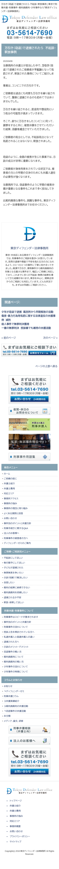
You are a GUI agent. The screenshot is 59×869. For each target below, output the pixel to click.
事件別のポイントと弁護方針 (17, 523)
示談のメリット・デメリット (16, 647)
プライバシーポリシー (20, 836)
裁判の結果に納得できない (17, 587)
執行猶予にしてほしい (14, 562)
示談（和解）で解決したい (16, 577)
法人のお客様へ (11, 533)
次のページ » (50, 337)
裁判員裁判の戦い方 (14, 661)
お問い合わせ (10, 518)
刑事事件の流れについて (16, 627)
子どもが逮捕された (13, 567)
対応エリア (9, 493)
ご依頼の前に (10, 478)
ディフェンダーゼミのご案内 (17, 543)
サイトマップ (15, 841)
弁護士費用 (9, 488)
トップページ (16, 800)
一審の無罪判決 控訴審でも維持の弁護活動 (26, 328)
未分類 (7, 716)
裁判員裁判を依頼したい (16, 592)
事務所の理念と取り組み (16, 508)
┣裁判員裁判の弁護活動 (16, 706)
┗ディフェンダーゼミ (14, 691)
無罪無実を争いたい (13, 572)
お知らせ (8, 686)
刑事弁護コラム (11, 696)
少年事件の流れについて (16, 666)
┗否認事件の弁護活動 (15, 711)
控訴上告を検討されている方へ (19, 632)
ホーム (7, 473)
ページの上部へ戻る (46, 366)
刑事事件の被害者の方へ (16, 538)
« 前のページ (8, 337)
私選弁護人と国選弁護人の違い (19, 637)
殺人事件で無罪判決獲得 (15, 324)
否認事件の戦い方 (12, 651)
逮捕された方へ (11, 642)
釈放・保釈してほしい (14, 602)
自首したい (9, 582)
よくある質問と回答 (13, 513)
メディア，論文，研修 (13, 721)
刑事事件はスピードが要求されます (21, 617)
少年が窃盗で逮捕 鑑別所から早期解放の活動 (27, 312)
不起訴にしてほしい (13, 558)
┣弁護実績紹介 (11, 701)
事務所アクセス (11, 498)
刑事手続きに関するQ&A (16, 528)
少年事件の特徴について (16, 671)
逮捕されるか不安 (12, 597)
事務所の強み (10, 503)
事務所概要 (15, 826)
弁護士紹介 (10, 483)
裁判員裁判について (13, 657)
